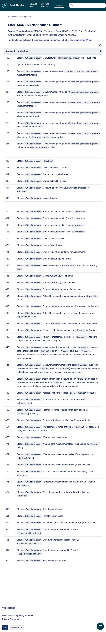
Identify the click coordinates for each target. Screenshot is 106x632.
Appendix (27, 17)
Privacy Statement (10, 619)
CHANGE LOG (33, 5)
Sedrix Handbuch (18, 5)
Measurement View (83, 40)
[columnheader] (10, 51)
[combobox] (87, 5)
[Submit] (72, 5)
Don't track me (16, 627)
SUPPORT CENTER (45, 5)
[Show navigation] (100, 626)
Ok (5, 627)
